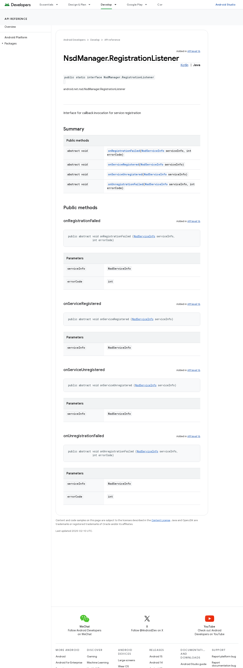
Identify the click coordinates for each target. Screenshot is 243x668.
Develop (94, 39)
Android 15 (156, 656)
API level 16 (193, 51)
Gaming (92, 656)
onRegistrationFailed (124, 151)
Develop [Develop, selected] (106, 4)
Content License (160, 520)
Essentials (47, 4)
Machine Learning (98, 662)
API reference (16, 19)
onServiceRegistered (123, 164)
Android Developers (74, 39)
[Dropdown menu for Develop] (117, 4)
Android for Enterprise (69, 662)
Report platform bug (224, 656)
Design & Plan (77, 4)
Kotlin (184, 65)
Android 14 (156, 662)
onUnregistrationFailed (125, 184)
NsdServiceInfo (152, 151)
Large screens (126, 660)
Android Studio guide (193, 664)
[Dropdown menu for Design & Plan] (91, 4)
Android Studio (225, 4)
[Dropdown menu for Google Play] (148, 4)
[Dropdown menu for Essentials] (59, 4)
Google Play (135, 4)
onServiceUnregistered (125, 174)
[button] (25, 43)
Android (60, 656)
